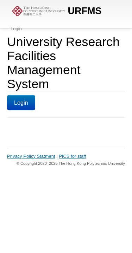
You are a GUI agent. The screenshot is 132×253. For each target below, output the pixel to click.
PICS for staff (72, 156)
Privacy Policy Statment (31, 156)
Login (16, 28)
